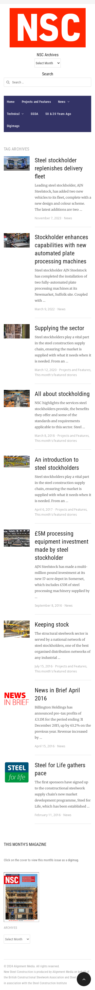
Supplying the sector (59, 328)
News (61, 102)
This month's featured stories (56, 375)
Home (11, 102)
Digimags (13, 126)
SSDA (34, 114)
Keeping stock (52, 624)
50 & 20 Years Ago (58, 114)
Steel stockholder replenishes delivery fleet (59, 168)
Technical (13, 114)
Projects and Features (36, 102)
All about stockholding (62, 393)
